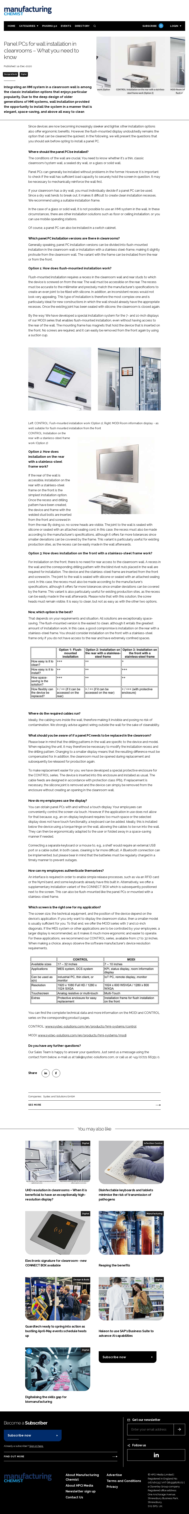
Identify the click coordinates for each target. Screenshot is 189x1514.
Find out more (14, 1456)
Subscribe (152, 26)
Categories (27, 25)
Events (66, 25)
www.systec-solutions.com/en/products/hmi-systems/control (90, 1026)
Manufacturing (154, 1213)
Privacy (112, 1487)
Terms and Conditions (124, 1481)
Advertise (114, 1475)
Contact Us (74, 1497)
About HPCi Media (79, 1485)
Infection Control (153, 1143)
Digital (24, 74)
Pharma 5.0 (49, 25)
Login (174, 25)
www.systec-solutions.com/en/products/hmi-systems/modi (82, 1035)
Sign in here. (36, 1446)
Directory (82, 25)
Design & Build (10, 74)
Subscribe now (114, 1357)
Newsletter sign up (81, 1491)
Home (11, 25)
